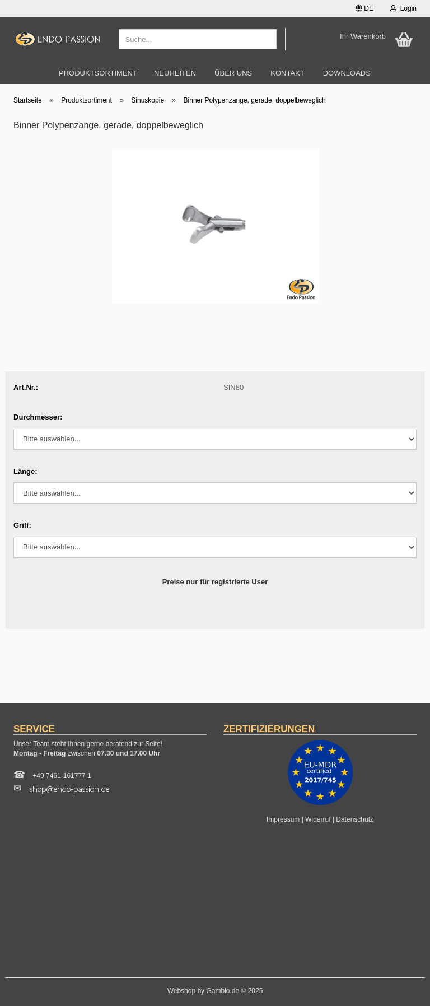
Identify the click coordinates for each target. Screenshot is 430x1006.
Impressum (283, 819)
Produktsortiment (98, 73)
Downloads (347, 73)
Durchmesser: (37, 417)
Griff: (22, 525)
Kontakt (287, 73)
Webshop (181, 991)
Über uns (233, 73)
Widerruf (317, 819)
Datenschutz (354, 819)
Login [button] (403, 8)
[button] (364, 8)
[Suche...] (266, 40)
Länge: (25, 471)
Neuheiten (175, 73)
